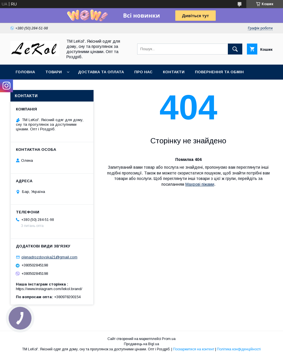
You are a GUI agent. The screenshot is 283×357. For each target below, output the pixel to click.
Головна (25, 72)
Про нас (143, 72)
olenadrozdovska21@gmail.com (49, 257)
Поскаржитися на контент (193, 349)
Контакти (174, 72)
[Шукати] (235, 49)
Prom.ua (169, 339)
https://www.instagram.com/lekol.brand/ (49, 289)
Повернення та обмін (219, 72)
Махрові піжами (199, 184)
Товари (53, 72)
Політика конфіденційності (239, 349)
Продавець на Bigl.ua (141, 344)
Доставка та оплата (101, 72)
